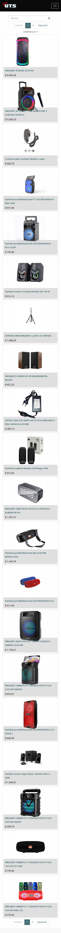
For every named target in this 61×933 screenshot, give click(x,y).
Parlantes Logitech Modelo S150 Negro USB (26, 468)
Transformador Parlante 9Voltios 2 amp (24, 158)
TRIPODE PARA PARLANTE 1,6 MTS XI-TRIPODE (28, 335)
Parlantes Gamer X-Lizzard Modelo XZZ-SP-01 (27, 291)
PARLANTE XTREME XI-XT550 (19, 70)
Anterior (19, 25)
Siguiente (43, 25)
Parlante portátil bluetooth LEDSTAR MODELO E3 (29, 600)
